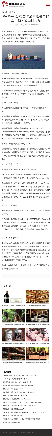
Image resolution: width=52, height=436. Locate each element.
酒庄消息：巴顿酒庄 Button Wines (14, 409)
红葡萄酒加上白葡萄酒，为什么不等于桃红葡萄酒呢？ (21, 419)
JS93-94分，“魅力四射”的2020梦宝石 (16, 379)
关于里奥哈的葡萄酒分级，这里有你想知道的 (18, 385)
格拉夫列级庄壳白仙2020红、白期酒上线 (17, 382)
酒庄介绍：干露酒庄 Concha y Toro (15, 395)
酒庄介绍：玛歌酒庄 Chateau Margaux (16, 399)
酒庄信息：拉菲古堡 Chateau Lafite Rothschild (19, 406)
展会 (13, 12)
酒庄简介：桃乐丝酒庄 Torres (13, 389)
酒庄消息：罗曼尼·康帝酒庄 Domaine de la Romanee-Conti (23, 412)
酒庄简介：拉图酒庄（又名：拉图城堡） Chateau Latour (22, 402)
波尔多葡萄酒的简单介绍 (11, 422)
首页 (9, 12)
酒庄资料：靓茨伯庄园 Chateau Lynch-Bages (18, 392)
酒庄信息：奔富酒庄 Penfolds (13, 416)
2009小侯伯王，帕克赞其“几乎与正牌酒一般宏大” (20, 375)
